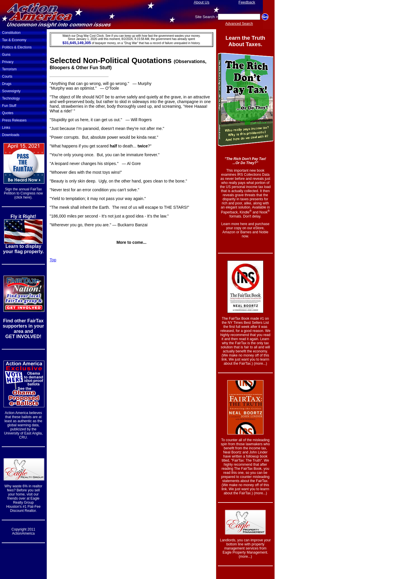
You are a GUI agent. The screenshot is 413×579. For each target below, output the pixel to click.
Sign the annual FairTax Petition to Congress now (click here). (23, 193)
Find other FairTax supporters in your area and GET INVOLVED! (23, 328)
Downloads (10, 135)
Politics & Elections (23, 46)
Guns (23, 54)
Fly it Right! (23, 216)
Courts (23, 76)
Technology (23, 97)
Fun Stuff (23, 105)
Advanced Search (239, 24)
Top (53, 260)
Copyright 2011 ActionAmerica (23, 531)
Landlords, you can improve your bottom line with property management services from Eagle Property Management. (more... (245, 548)
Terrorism (23, 68)
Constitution (23, 32)
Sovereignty (23, 90)
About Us (201, 2)
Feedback (246, 2)
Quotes (23, 112)
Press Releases (23, 119)
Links (23, 127)
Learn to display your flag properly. (23, 249)
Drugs (23, 83)
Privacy (23, 61)
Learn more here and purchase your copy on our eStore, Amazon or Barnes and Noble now (245, 230)
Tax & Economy (23, 39)
